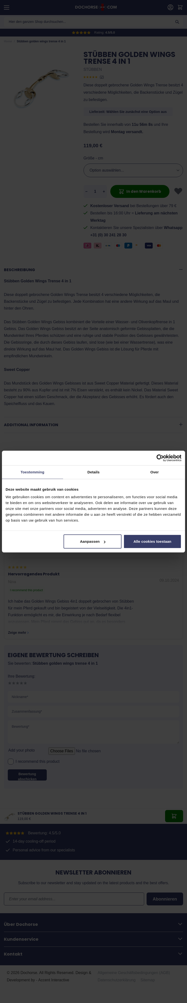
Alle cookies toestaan (152, 541)
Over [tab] (154, 472)
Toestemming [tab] (33, 472)
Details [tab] (93, 472)
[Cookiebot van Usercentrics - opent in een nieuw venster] (160, 457)
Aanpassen (92, 541)
